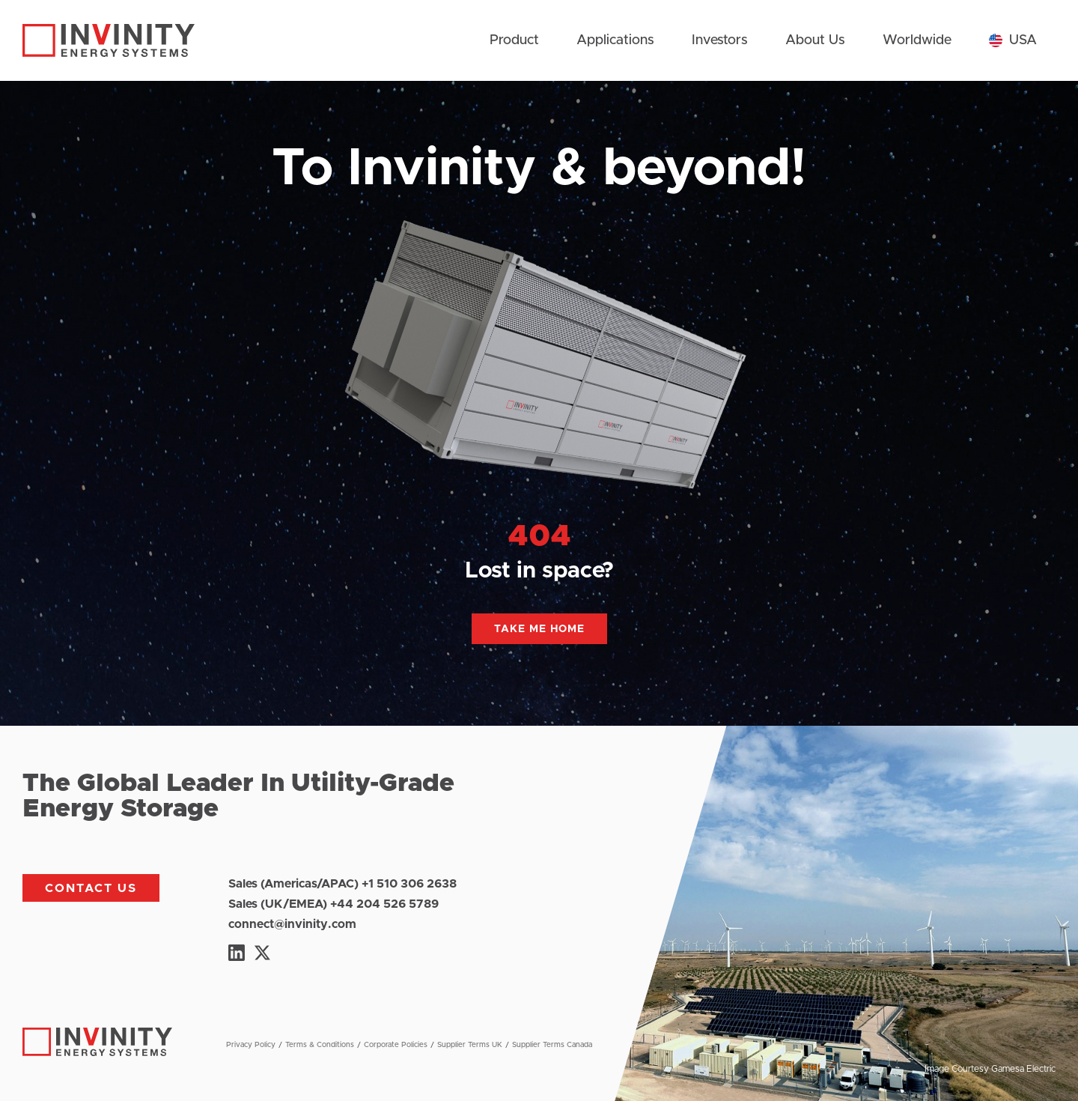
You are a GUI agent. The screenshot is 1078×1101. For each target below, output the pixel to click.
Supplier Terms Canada (552, 1045)
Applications (615, 40)
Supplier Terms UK (469, 1045)
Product (514, 40)
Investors (720, 40)
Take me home (539, 629)
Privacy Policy (250, 1045)
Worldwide (917, 40)
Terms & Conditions (319, 1045)
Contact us (91, 888)
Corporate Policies (395, 1045)
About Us (815, 40)
